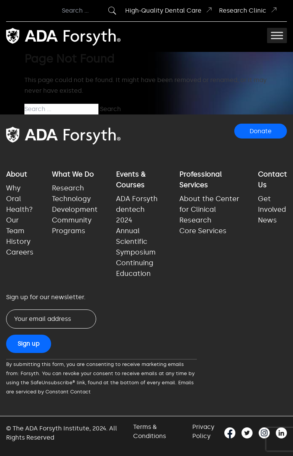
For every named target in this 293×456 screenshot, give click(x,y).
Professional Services (200, 179)
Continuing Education (134, 268)
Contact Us (272, 179)
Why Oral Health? (19, 199)
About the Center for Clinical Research (209, 209)
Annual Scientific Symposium (136, 241)
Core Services (203, 231)
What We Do (73, 174)
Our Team (15, 225)
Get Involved (272, 204)
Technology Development (75, 204)
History (18, 241)
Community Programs (72, 225)
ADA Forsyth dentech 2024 (137, 209)
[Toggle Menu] (277, 35)
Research (68, 188)
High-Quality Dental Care (169, 10)
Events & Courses (130, 179)
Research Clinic (248, 10)
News (267, 220)
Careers (20, 252)
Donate (261, 131)
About (16, 174)
